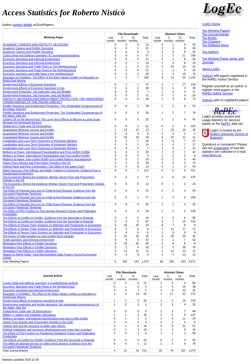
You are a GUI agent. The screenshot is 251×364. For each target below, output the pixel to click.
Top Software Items (215, 45)
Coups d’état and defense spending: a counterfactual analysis (40, 283)
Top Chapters (211, 41)
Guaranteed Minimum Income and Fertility (28, 129)
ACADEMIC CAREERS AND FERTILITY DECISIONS (35, 44)
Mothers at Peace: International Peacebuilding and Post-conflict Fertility (46, 152)
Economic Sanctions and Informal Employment (31, 59)
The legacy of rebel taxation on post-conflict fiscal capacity (38, 236)
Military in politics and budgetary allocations (29, 314)
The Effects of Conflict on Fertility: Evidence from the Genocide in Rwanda (48, 217)
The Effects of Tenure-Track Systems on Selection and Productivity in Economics (52, 225)
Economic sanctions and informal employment (31, 290)
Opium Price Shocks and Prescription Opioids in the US (37, 162)
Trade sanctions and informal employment (28, 239)
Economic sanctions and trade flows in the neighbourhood (38, 73)
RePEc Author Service (217, 93)
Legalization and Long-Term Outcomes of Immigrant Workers (40, 140)
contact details (22, 25)
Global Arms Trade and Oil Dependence (27, 126)
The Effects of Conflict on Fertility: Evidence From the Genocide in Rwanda (48, 339)
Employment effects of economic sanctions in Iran (33, 300)
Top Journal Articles (215, 34)
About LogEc (211, 69)
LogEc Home (211, 24)
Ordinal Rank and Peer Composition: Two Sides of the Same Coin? (44, 166)
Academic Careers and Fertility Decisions (28, 48)
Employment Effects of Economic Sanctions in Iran (34, 88)
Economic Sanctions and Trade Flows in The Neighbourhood (40, 66)
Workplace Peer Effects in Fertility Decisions (30, 243)
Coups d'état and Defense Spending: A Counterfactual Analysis (41, 55)
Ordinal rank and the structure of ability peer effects (34, 325)
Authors (207, 76)
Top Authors (210, 52)
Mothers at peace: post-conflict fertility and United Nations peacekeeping (47, 159)
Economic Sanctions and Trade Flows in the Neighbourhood (39, 70)
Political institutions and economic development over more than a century (47, 329)
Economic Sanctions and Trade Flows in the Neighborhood (38, 286)
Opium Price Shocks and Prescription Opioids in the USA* (38, 322)
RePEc (226, 124)
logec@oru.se (211, 155)
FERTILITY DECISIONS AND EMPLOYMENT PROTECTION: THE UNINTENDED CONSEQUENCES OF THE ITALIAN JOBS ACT (53, 100)
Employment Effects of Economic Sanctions (29, 84)
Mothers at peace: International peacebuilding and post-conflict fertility (45, 318)
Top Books (209, 38)
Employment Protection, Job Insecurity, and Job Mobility (37, 91)
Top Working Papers (216, 31)
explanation (221, 148)
